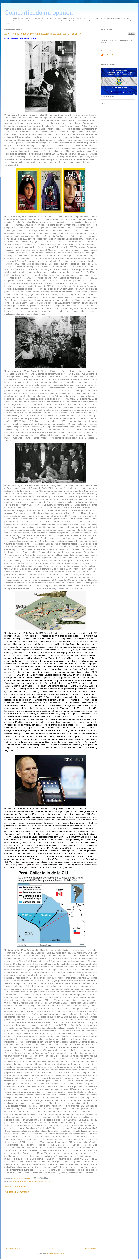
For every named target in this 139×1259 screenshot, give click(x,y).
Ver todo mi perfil (106, 58)
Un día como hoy (44, 1181)
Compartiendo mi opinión (38, 12)
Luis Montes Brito (19, 1178)
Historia (19, 1181)
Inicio (52, 1248)
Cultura (13, 1181)
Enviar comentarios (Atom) (55, 1253)
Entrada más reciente (13, 1248)
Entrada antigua (90, 1248)
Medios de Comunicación (30, 1181)
